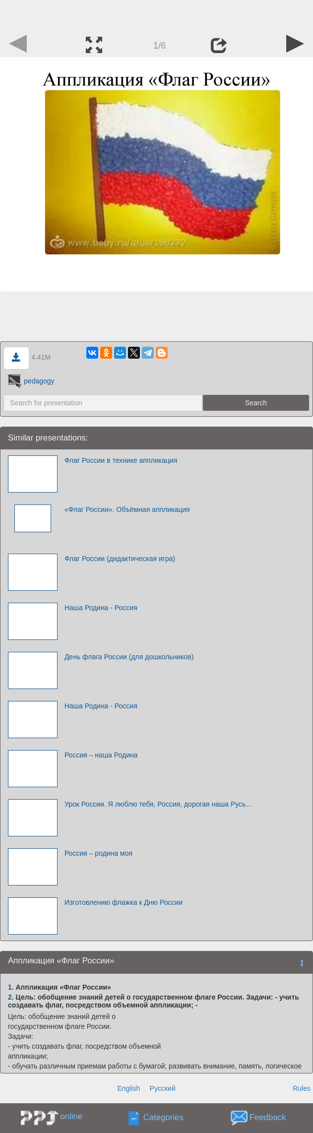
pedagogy (30, 381)
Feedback (268, 1117)
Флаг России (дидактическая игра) (119, 559)
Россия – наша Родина (101, 755)
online (71, 1116)
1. (11, 987)
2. (11, 997)
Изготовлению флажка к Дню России (123, 902)
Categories (163, 1117)
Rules (302, 1088)
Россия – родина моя (98, 853)
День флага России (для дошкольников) (128, 657)
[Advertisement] (157, 15)
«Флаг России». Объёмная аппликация (127, 509)
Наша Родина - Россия (100, 608)
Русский (163, 1088)
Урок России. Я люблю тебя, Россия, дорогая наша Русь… (158, 804)
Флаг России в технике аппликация (120, 460)
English (128, 1088)
